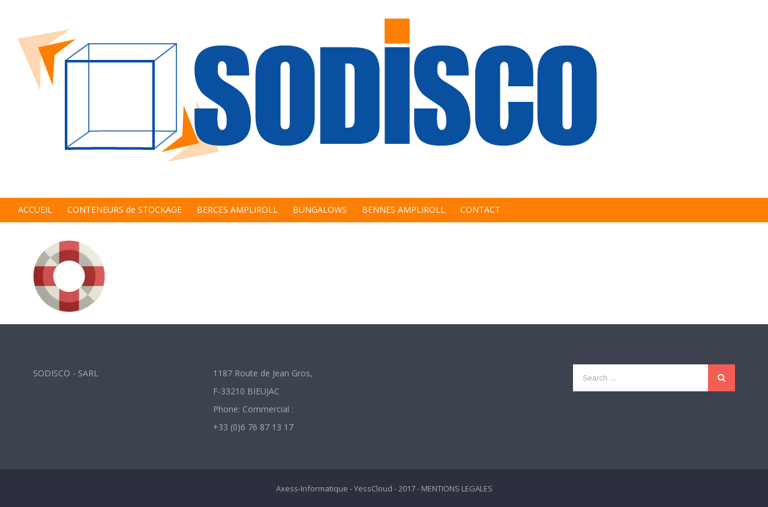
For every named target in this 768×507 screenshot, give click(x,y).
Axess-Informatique (312, 488)
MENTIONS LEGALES (457, 488)
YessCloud (373, 488)
